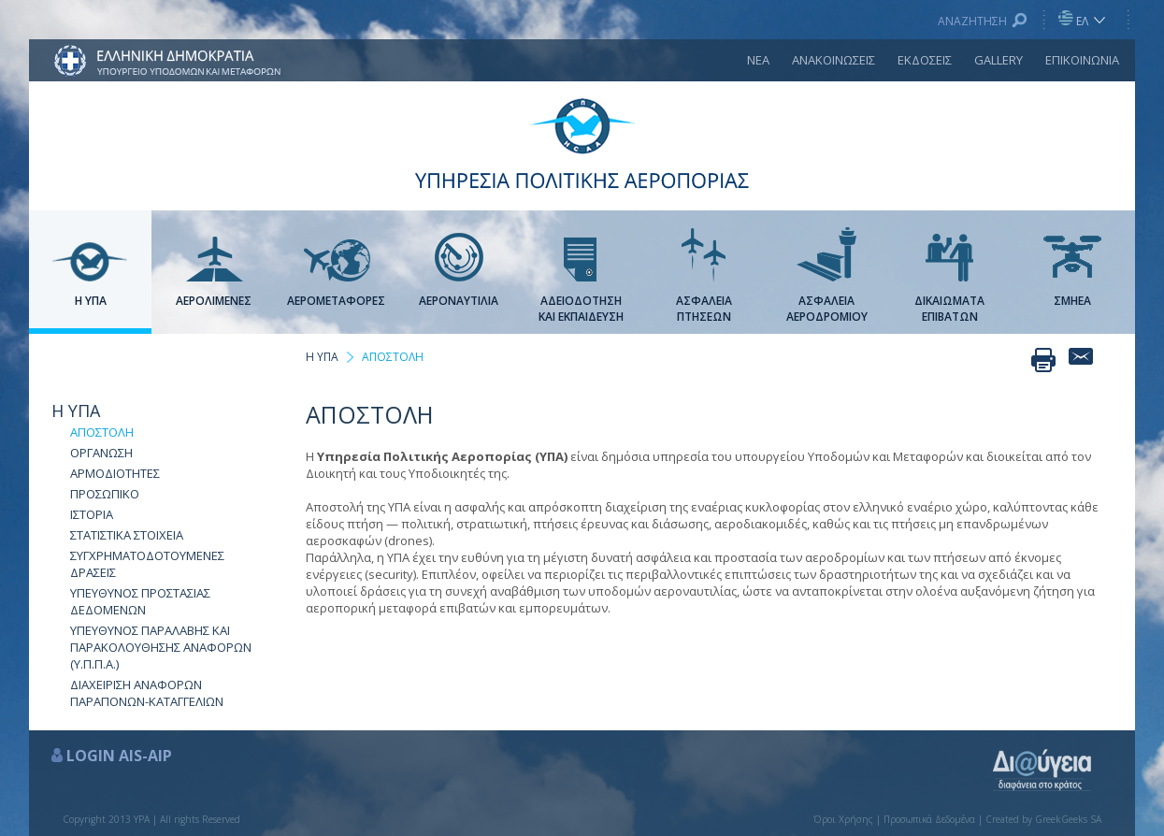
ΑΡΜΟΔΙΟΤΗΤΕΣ (115, 473)
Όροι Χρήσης (843, 819)
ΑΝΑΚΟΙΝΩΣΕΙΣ (833, 59)
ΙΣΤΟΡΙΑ (91, 514)
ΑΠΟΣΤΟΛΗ (102, 432)
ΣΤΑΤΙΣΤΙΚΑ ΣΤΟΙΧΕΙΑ (126, 534)
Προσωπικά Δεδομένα (929, 819)
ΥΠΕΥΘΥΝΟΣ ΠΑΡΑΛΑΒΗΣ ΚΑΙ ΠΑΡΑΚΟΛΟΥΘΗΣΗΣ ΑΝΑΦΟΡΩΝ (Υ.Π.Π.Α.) (160, 647)
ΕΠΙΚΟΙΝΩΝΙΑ (1082, 59)
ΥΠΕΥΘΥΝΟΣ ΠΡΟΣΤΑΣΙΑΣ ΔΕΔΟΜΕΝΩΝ (140, 601)
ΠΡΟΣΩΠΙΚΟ (104, 493)
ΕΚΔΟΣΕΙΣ (925, 59)
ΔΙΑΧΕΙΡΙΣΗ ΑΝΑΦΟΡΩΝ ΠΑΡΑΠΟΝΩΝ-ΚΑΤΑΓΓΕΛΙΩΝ (146, 693)
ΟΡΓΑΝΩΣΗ (101, 452)
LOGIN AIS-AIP (119, 755)
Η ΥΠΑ (75, 410)
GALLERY (998, 59)
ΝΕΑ (758, 59)
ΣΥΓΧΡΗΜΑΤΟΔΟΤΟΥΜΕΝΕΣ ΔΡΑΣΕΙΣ (147, 564)
